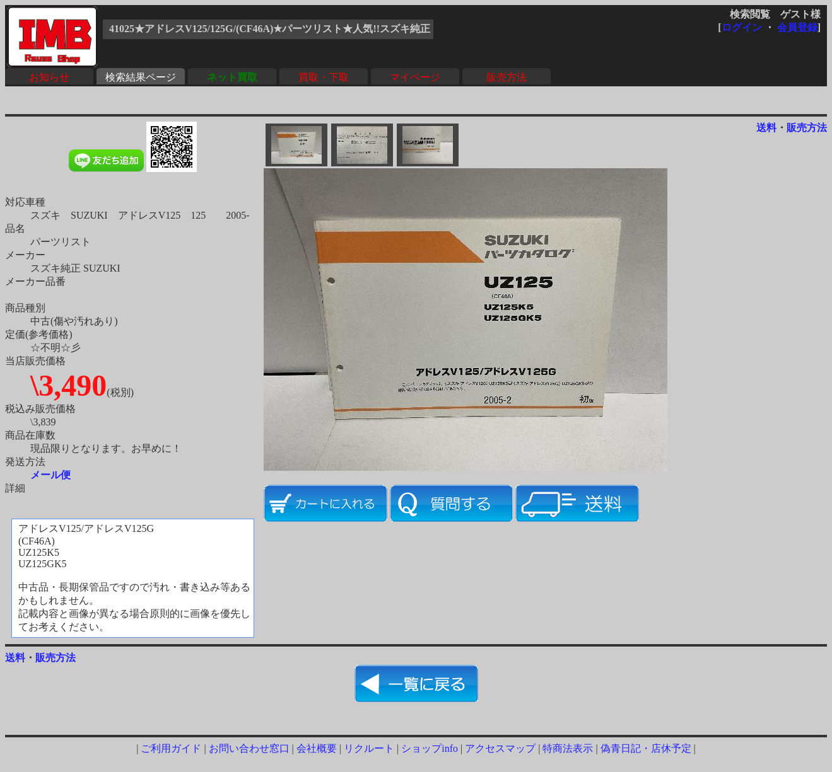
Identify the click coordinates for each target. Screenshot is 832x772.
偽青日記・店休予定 (646, 748)
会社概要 (316, 748)
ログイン (742, 27)
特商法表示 (567, 748)
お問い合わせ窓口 (249, 748)
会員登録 (797, 27)
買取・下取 (323, 77)
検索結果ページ (140, 77)
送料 (766, 127)
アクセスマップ (500, 748)
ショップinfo (429, 748)
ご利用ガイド (171, 748)
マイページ (415, 77)
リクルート (369, 748)
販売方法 (506, 77)
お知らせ (49, 77)
